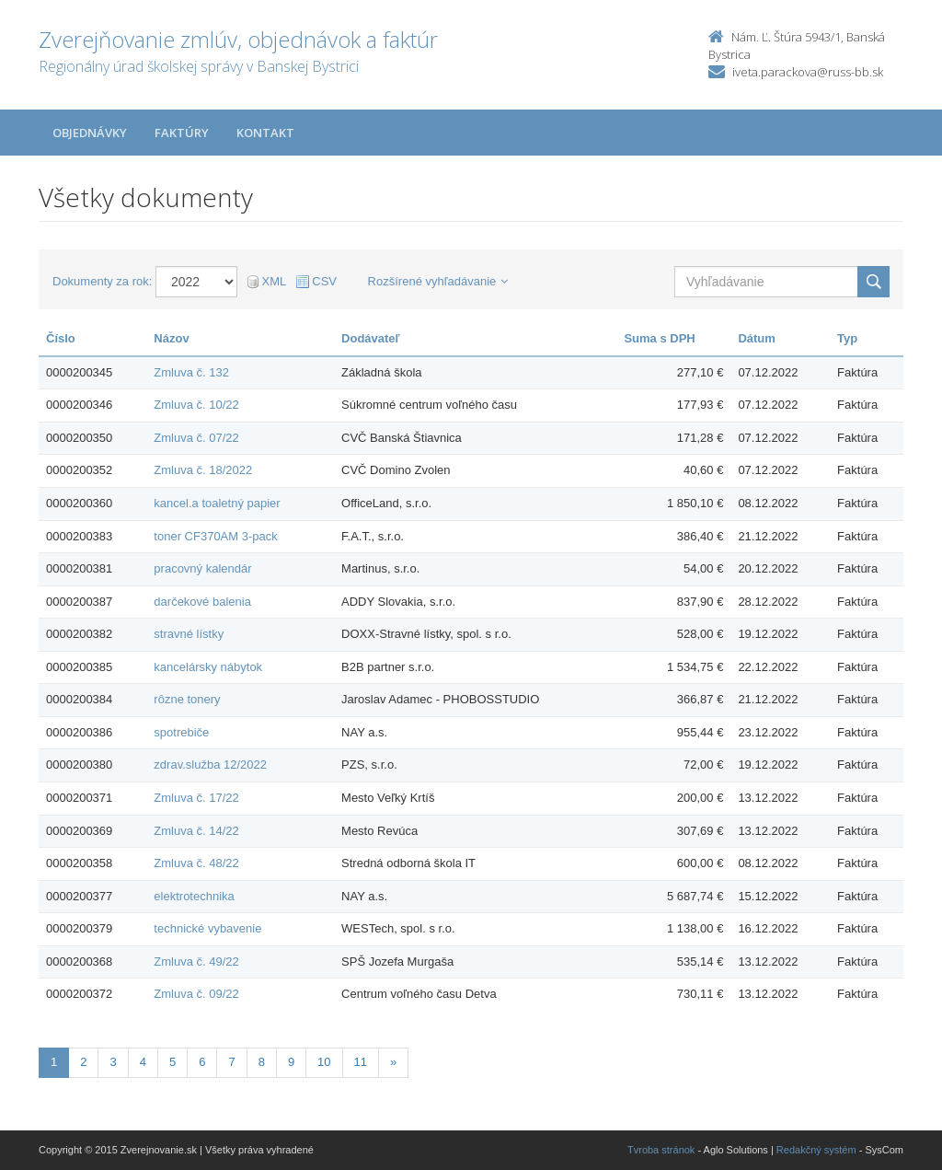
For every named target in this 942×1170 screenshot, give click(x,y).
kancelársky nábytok (208, 667)
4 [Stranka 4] (143, 1062)
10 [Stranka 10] (323, 1062)
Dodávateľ (370, 338)
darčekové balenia (202, 601)
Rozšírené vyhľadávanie (438, 281)
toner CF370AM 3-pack (215, 536)
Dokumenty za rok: (102, 281)
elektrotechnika (194, 896)
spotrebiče (181, 732)
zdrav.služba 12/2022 (210, 764)
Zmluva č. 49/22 (196, 961)
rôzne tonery (187, 699)
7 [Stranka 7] (231, 1062)
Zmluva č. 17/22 (196, 798)
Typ (847, 338)
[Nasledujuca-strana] (393, 1063)
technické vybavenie (207, 928)
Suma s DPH (659, 338)
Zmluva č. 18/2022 (203, 470)
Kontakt (265, 132)
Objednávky (89, 132)
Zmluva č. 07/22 (196, 438)
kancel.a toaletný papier (217, 503)
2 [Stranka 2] (83, 1062)
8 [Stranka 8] (261, 1062)
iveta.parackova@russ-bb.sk (807, 72)
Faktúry (182, 132)
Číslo (60, 338)
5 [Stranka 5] (172, 1062)
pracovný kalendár (202, 568)
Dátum (756, 338)
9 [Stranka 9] (291, 1062)
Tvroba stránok (661, 1149)
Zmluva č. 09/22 (196, 994)
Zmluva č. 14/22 (196, 831)
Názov (171, 338)
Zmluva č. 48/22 (196, 863)
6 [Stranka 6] (202, 1062)
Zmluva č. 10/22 (196, 404)
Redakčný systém (816, 1149)
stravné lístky (189, 634)
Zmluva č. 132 (191, 372)
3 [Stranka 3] (112, 1062)
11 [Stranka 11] (360, 1062)
